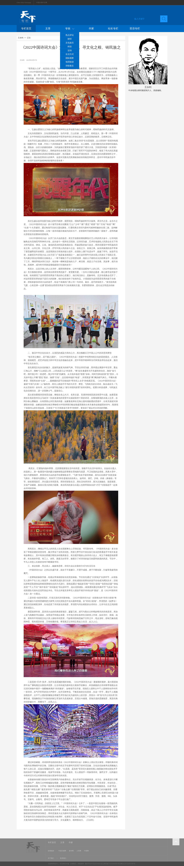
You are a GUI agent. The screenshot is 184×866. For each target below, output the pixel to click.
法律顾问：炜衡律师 (77, 864)
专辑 (69, 28)
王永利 (20, 38)
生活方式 (70, 54)
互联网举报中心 (53, 864)
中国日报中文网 (41, 2)
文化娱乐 (70, 43)
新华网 (71, 851)
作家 (91, 28)
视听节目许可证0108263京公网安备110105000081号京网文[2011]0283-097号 (110, 864)
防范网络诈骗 (64, 864)
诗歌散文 (70, 66)
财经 (70, 39)
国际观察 (70, 58)
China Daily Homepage (24, 2)
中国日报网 (62, 851)
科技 (70, 46)
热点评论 (70, 35)
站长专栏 (113, 28)
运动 (70, 50)
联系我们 (63, 858)
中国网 (86, 851)
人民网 (79, 851)
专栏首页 (26, 28)
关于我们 (51, 858)
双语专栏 (135, 28)
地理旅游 (70, 62)
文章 (47, 28)
